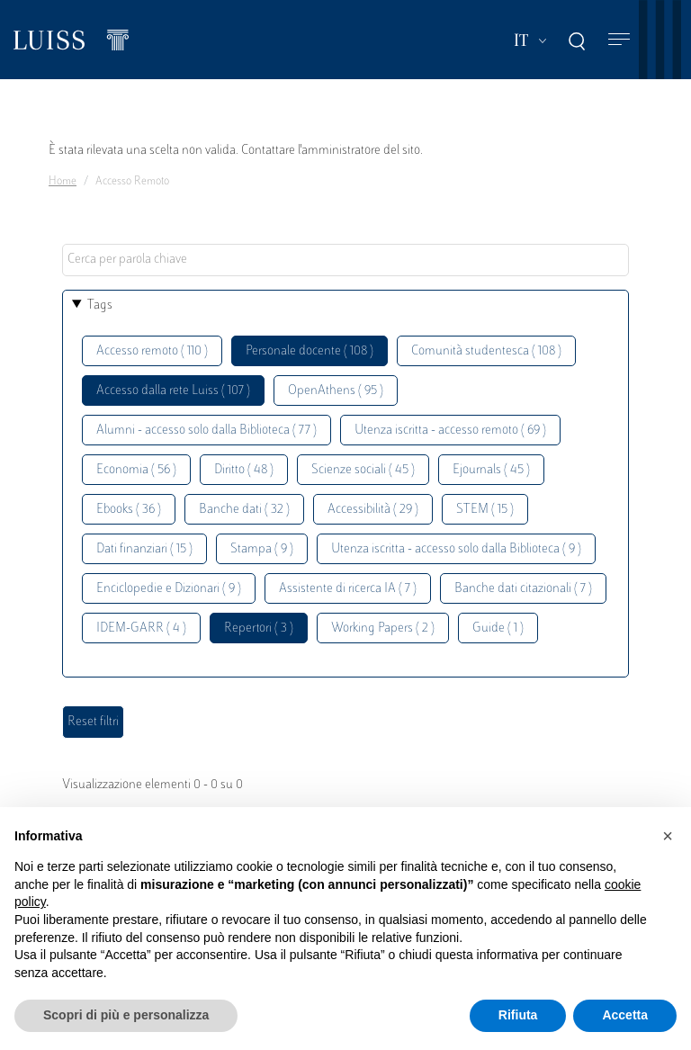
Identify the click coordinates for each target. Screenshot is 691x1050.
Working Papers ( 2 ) (383, 628)
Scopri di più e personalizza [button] (126, 1015)
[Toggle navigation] (619, 40)
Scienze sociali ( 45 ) (363, 470)
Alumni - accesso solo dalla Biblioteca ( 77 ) (206, 430)
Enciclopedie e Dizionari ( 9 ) (168, 589)
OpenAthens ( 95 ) (335, 391)
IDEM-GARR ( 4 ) (141, 628)
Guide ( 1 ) (498, 628)
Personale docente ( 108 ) (309, 351)
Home (62, 181)
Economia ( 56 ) (136, 470)
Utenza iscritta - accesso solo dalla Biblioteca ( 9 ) (456, 549)
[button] (667, 835)
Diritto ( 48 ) (244, 470)
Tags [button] (99, 305)
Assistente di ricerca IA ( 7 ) (348, 589)
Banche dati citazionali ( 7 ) (523, 589)
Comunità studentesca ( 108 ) (486, 351)
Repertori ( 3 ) (258, 628)
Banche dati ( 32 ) (244, 509)
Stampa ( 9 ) (261, 549)
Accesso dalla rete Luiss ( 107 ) (173, 391)
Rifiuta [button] (518, 1015)
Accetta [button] (625, 1015)
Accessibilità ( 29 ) (373, 509)
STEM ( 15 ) (485, 509)
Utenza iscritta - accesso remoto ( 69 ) (450, 430)
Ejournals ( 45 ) (491, 470)
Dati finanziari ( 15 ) (144, 549)
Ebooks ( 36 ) (128, 509)
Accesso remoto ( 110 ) (152, 351)
